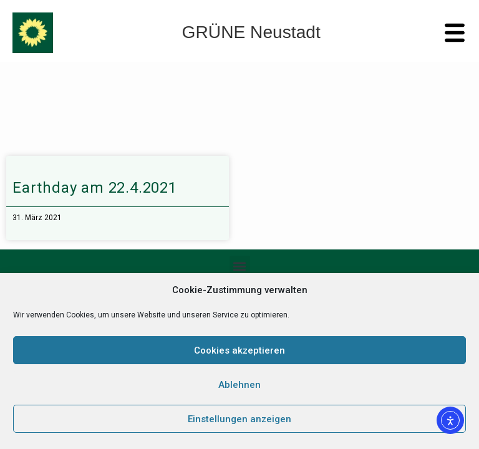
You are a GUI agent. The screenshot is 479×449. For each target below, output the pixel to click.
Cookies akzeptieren (239, 350)
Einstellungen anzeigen (239, 419)
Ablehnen (239, 384)
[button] (240, 266)
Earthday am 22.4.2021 (94, 187)
